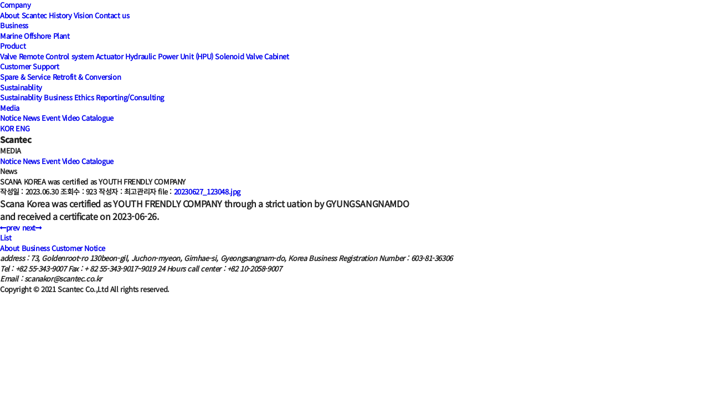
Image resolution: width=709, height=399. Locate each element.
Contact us (112, 15)
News (31, 117)
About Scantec (23, 15)
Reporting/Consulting (130, 97)
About (9, 248)
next (32, 227)
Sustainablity (21, 87)
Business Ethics (69, 97)
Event (51, 117)
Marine (11, 35)
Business (14, 25)
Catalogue (97, 117)
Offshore (37, 35)
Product (12, 45)
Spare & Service (25, 76)
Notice (10, 117)
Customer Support (29, 66)
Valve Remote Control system (47, 56)
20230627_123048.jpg (207, 191)
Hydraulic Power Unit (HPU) (169, 56)
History (60, 15)
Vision (83, 15)
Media (9, 108)
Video (71, 117)
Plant (61, 35)
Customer (67, 248)
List (5, 237)
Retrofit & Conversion (87, 76)
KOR (7, 128)
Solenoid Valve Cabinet (252, 56)
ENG (22, 128)
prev (10, 227)
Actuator (110, 56)
